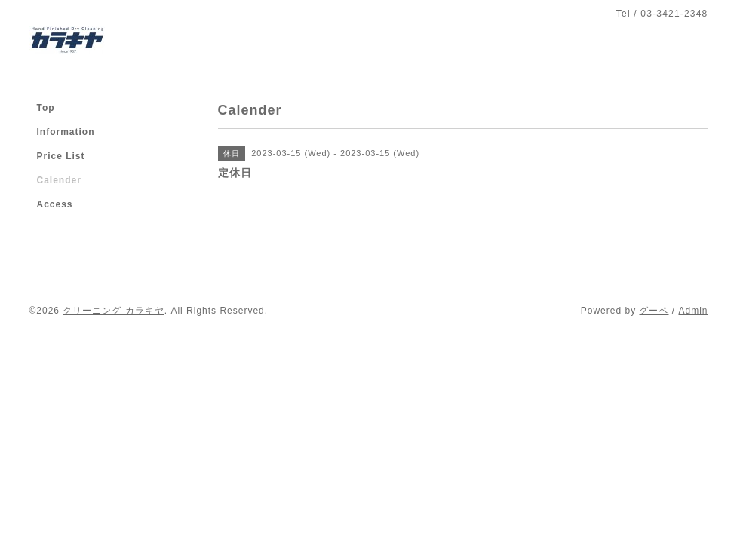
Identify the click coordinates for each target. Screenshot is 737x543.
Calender (59, 180)
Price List (61, 156)
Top (46, 108)
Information (66, 132)
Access (55, 204)
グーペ (653, 310)
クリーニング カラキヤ (113, 310)
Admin (693, 310)
